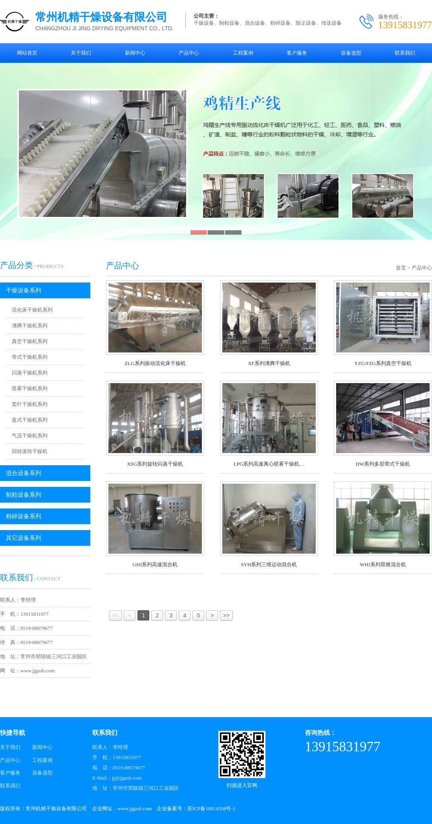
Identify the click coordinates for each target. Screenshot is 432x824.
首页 (401, 268)
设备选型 (42, 773)
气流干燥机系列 (30, 436)
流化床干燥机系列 (32, 310)
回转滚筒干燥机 (30, 451)
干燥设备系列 (23, 290)
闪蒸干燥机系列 (30, 373)
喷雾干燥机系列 (30, 388)
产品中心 (422, 268)
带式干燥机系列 (30, 357)
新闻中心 (42, 747)
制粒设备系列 (23, 495)
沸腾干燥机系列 (30, 325)
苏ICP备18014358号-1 (211, 808)
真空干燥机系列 (30, 341)
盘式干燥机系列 (30, 420)
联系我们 (10, 786)
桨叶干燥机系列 (30, 404)
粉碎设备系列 (23, 516)
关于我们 (10, 747)
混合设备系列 (23, 473)
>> (226, 615)
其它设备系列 (23, 538)
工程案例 (42, 760)
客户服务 (10, 773)
